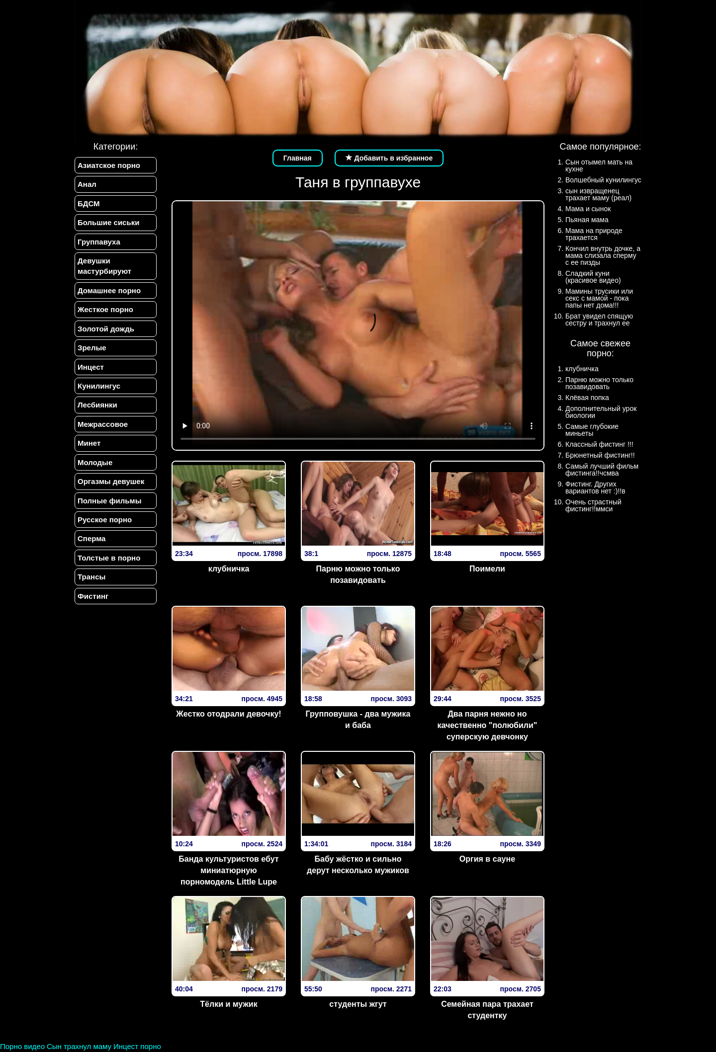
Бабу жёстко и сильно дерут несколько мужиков (358, 865)
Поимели (487, 569)
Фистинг (93, 596)
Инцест (91, 367)
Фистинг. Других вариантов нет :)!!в (595, 487)
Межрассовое (103, 424)
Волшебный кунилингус (603, 179)
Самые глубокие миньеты (592, 430)
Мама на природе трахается (594, 234)
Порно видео (22, 1046)
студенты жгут (357, 1004)
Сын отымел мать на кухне (598, 165)
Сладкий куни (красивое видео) (593, 277)
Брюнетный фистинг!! (600, 455)
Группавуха (99, 242)
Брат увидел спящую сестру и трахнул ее (599, 319)
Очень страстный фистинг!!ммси (593, 505)
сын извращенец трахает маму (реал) (598, 194)
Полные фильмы (109, 500)
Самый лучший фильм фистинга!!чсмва (601, 470)
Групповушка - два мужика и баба (358, 719)
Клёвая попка (587, 397)
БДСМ (89, 203)
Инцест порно (137, 1046)
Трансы (91, 576)
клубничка (229, 569)
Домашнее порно (109, 290)
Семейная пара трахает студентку (487, 1010)
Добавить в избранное (389, 158)
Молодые (95, 462)
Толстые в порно (109, 558)
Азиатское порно (109, 165)
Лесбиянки (97, 405)
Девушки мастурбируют (104, 265)
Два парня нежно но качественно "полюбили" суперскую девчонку (487, 725)
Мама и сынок (588, 208)
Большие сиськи (108, 222)
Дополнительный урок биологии (600, 412)
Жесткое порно (105, 309)
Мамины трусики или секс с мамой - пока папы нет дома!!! (599, 298)
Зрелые (92, 347)
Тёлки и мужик (228, 1004)
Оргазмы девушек (111, 481)
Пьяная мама (587, 219)
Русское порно (105, 519)
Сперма (91, 538)
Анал (87, 184)
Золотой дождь (106, 328)
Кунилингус (99, 386)
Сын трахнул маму (79, 1046)
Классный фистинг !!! (599, 444)
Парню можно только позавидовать (358, 574)
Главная (297, 158)
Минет (89, 443)
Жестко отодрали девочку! (228, 714)
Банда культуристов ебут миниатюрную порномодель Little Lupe (228, 870)
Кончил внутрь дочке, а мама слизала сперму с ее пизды (602, 255)
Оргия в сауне (487, 859)
